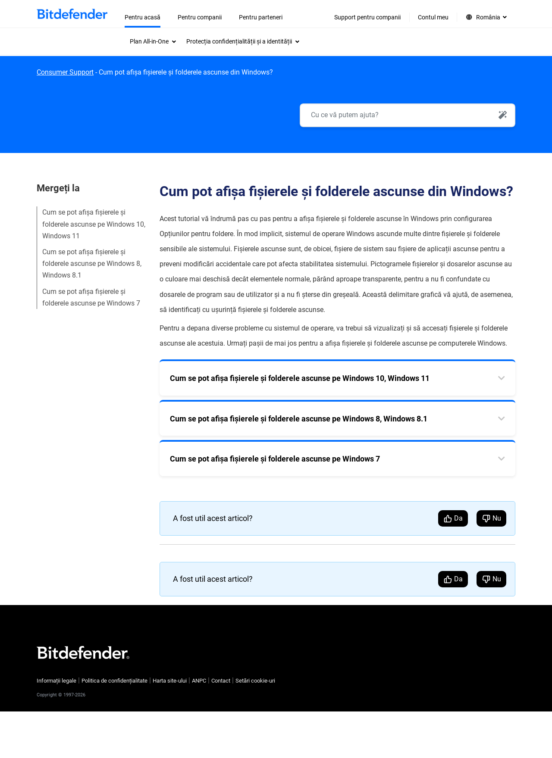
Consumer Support (65, 72)
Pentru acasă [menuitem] (142, 17)
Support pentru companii (367, 17)
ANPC (199, 680)
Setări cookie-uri (255, 680)
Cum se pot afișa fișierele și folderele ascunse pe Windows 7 (91, 297)
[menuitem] (153, 41)
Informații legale (56, 680)
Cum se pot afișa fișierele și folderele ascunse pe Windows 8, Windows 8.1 (91, 263)
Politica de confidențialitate (114, 680)
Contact (220, 680)
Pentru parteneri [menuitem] (260, 17)
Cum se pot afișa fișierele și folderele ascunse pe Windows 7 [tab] (275, 458)
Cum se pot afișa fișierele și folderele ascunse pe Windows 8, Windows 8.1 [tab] (298, 418)
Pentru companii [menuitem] (200, 17)
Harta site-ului (170, 680)
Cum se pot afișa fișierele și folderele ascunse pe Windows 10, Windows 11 (93, 224)
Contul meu (433, 17)
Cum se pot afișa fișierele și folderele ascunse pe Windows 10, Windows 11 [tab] (300, 378)
